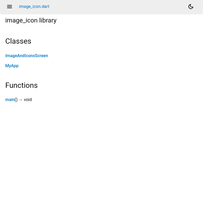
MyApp (12, 65)
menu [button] (9, 6)
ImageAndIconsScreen (26, 55)
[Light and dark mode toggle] (191, 6)
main (10, 99)
